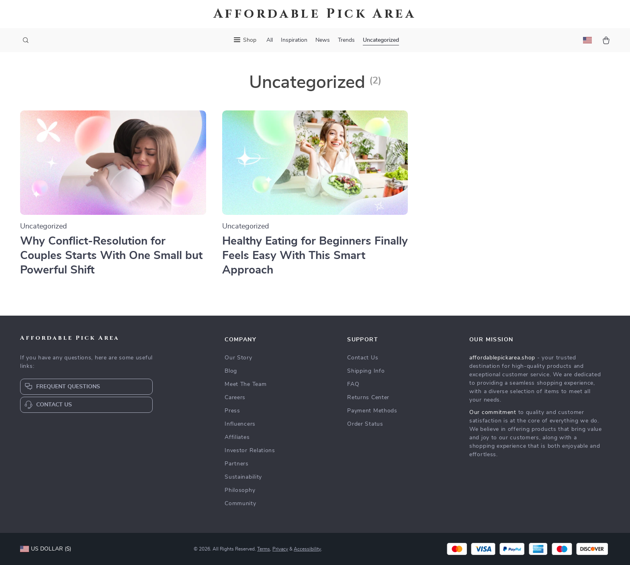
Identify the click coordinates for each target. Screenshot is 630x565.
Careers (235, 397)
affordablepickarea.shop (502, 358)
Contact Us (362, 358)
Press (232, 411)
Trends (346, 40)
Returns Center (368, 397)
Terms (263, 549)
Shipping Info (366, 371)
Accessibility (307, 549)
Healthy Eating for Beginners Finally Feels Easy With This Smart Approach (315, 256)
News (322, 40)
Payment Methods (372, 411)
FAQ (353, 384)
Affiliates (237, 437)
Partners (237, 464)
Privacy (280, 549)
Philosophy (240, 490)
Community (240, 503)
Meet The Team (245, 384)
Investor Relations (250, 450)
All (269, 40)
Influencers (240, 424)
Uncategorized (381, 40)
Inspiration (294, 40)
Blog (231, 371)
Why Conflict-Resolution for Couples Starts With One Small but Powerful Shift (111, 256)
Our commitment (492, 412)
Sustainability (243, 477)
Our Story (238, 358)
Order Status (365, 424)
